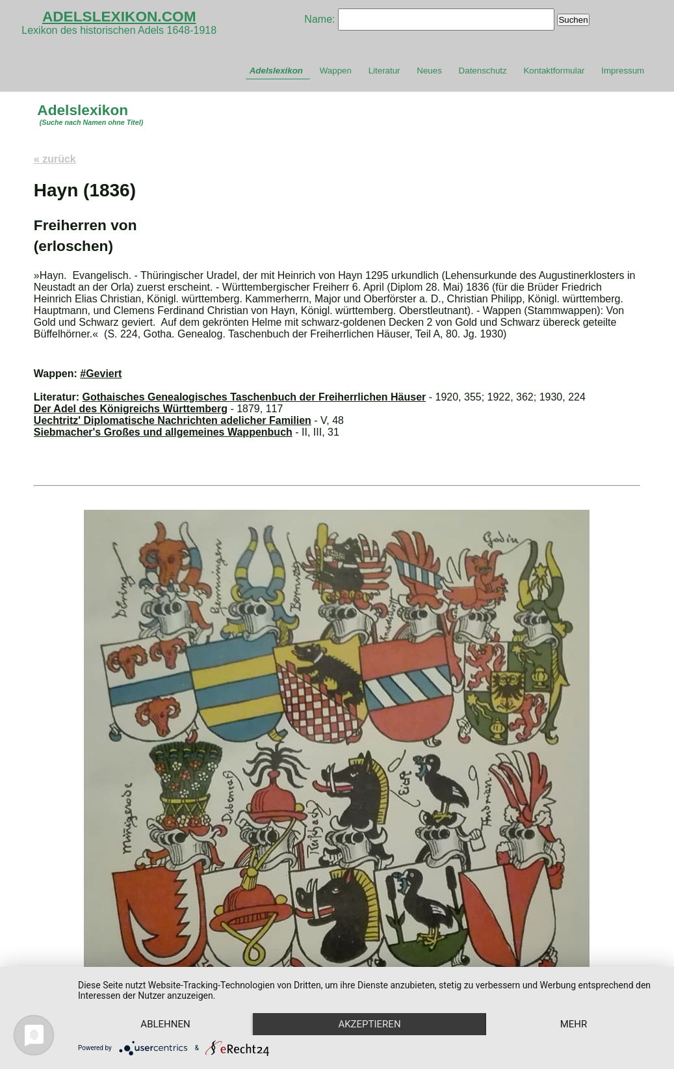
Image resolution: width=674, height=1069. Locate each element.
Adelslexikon (276, 70)
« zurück (55, 159)
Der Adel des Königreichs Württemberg (130, 408)
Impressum (622, 70)
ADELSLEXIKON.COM (119, 16)
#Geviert (101, 373)
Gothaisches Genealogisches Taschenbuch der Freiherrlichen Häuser (254, 397)
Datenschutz (483, 70)
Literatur (384, 70)
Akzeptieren (369, 1024)
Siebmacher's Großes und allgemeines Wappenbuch (163, 432)
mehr (574, 1024)
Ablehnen (165, 1024)
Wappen (336, 70)
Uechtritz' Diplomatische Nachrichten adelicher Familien (172, 420)
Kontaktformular (553, 70)
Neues (429, 70)
